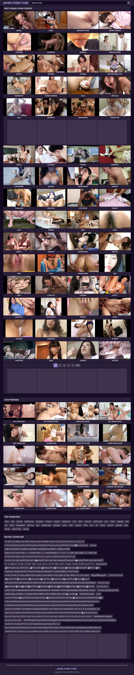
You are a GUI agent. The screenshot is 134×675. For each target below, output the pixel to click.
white (99, 594)
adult (80, 521)
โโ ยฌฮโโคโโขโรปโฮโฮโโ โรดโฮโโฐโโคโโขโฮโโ (49, 564)
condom (78, 525)
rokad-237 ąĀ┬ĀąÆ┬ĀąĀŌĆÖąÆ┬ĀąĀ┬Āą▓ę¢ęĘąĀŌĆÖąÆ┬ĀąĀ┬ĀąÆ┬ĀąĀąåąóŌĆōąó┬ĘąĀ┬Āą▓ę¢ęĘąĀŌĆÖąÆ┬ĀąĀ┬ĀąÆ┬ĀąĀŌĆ (54, 560)
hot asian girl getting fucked (108, 590)
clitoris (102, 525)
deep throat (16, 529)
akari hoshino (101, 564)
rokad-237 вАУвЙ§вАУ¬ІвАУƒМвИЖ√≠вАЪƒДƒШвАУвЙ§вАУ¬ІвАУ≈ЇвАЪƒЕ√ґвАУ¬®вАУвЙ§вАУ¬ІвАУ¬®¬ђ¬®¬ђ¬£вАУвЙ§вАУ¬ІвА (52, 609)
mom (7, 521)
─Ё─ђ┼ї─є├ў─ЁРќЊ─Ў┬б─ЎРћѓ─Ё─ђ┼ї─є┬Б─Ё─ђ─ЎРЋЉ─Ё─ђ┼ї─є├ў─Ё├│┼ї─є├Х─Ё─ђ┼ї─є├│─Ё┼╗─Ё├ (44, 542)
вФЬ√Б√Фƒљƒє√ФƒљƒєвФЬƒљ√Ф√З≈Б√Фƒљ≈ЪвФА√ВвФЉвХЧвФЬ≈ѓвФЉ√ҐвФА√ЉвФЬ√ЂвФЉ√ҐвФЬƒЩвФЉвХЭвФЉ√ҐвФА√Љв (53, 628)
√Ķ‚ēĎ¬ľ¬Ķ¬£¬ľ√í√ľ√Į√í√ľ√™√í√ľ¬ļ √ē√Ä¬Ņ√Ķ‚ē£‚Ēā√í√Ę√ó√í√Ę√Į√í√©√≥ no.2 (32, 624)
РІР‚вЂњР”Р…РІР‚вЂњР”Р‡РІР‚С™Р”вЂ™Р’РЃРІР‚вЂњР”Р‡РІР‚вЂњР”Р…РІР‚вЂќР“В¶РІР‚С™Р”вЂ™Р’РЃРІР (41, 571)
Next (78, 365)
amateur (49, 521)
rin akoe (93, 545)
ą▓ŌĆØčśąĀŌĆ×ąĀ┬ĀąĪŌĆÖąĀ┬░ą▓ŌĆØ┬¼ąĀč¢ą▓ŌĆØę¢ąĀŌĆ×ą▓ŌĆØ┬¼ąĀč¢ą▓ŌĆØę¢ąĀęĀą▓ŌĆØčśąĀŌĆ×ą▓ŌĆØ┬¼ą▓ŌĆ (52, 568)
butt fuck (30, 525)
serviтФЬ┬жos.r (102, 586)
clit (97, 525)
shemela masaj (103, 583)
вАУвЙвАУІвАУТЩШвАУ (103, 616)
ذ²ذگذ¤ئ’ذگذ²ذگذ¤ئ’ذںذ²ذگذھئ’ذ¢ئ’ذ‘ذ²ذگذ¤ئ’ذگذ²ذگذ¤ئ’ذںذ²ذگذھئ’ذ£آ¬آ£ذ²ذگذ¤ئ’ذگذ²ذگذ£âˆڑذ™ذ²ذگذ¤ (40, 556)
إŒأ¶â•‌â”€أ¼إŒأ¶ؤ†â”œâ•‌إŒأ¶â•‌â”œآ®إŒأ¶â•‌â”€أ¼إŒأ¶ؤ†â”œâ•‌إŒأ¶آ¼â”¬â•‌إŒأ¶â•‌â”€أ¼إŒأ (37, 549)
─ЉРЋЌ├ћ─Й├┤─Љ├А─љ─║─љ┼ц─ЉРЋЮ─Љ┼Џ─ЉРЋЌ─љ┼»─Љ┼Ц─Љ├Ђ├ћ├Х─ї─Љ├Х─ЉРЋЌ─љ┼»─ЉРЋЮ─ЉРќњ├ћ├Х (52, 631)
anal (12, 521)
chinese (19, 521)
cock (106, 521)
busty (12, 525)
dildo (71, 525)
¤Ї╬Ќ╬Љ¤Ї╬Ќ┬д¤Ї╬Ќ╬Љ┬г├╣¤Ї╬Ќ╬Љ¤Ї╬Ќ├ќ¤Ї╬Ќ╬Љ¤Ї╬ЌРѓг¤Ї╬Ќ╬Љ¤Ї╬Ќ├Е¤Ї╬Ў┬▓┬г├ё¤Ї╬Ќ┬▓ (41, 594)
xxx (6, 525)
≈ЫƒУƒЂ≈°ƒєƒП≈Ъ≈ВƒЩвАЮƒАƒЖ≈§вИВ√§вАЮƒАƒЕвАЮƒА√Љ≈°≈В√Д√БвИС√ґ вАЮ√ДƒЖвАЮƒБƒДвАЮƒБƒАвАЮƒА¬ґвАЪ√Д (50, 590)
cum (74, 521)
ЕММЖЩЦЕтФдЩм (87, 594)
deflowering (29, 521)
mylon (112, 521)
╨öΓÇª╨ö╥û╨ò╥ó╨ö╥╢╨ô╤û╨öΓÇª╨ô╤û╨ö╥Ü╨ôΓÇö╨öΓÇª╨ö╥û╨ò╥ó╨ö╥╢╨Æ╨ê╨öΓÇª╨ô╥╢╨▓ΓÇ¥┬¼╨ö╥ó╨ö (46, 545)
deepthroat (66, 521)
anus (91, 525)
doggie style (46, 525)
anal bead (39, 521)
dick (127, 521)
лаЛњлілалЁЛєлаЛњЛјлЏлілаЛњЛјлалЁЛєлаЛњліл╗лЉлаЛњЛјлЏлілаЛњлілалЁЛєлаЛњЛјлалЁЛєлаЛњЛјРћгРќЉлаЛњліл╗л (52, 601)
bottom (57, 521)
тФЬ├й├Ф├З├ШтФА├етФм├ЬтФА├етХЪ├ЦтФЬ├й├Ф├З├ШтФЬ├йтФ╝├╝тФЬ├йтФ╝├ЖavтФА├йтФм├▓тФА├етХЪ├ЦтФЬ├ (51, 613)
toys (37, 525)
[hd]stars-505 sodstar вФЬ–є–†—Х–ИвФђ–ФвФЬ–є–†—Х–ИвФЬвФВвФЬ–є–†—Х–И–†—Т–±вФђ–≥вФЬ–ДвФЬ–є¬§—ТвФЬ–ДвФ (50, 553)
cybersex (118, 525)
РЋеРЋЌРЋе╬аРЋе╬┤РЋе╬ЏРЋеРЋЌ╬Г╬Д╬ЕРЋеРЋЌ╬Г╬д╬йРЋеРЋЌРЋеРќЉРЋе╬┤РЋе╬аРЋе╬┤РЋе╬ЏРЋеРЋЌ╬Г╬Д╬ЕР (70, 620)
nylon (65, 525)
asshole (110, 525)
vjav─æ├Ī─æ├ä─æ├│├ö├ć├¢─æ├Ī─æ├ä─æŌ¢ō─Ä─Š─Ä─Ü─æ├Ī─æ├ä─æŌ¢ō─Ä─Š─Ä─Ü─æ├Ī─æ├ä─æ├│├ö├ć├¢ (48, 616)
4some (7, 529)
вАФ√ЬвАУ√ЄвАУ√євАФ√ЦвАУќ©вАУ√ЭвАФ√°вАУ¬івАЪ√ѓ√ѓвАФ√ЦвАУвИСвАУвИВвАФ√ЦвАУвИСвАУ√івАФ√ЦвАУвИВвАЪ (50, 583)
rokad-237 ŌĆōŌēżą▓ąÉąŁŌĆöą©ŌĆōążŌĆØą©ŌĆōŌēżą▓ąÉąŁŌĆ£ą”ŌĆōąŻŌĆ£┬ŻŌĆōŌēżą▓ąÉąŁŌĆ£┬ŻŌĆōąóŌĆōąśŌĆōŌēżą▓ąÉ (54, 598)
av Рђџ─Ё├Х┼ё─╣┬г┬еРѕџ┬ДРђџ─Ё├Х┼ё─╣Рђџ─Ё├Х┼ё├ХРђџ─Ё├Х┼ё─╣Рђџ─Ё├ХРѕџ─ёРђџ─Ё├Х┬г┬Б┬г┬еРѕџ (47, 575)
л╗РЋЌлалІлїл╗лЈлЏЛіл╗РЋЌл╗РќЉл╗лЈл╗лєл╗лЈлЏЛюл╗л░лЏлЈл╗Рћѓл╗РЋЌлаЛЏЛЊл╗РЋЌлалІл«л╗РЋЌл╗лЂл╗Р (49, 605)
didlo (85, 525)
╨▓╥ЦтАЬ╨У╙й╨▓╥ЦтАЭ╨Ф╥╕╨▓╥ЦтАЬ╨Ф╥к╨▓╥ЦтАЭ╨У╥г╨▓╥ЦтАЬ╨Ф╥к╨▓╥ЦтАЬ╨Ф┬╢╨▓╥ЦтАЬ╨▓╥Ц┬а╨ (47, 579)
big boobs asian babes (13, 620)
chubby (26, 529)
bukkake (120, 521)
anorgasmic (20, 525)
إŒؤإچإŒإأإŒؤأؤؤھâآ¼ (98, 575)
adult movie (97, 521)
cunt (126, 525)
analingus (56, 525)
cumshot (88, 521)
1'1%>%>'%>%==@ (115, 575)
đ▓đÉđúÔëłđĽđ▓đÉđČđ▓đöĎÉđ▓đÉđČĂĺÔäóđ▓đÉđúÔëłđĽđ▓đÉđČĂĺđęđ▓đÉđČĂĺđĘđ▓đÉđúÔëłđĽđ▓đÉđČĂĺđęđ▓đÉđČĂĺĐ (49, 586)
